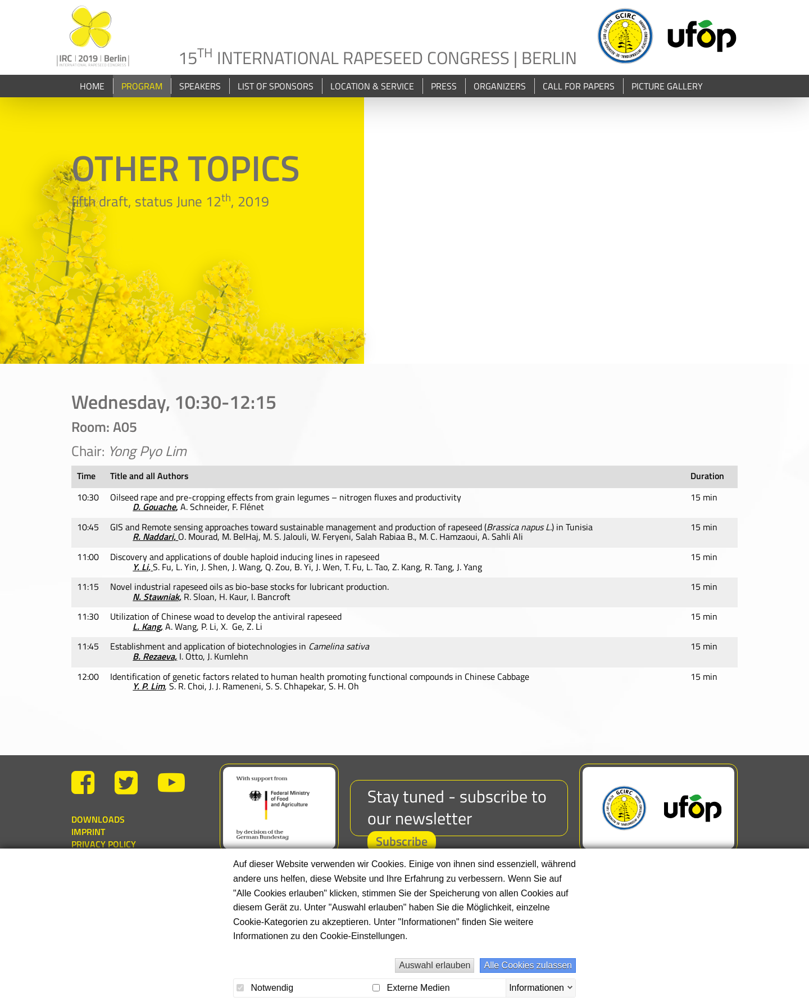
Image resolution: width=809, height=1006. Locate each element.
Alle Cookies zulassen (528, 965)
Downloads (98, 834)
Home (92, 101)
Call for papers (579, 101)
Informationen (536, 987)
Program (141, 101)
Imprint (88, 847)
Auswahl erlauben (434, 965)
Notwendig (265, 988)
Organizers (500, 101)
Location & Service (372, 101)
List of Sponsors (275, 101)
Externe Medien (411, 988)
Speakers (200, 101)
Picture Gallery (667, 101)
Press (444, 101)
